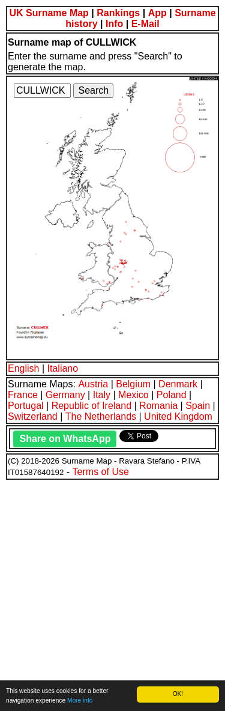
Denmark (177, 384)
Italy (101, 395)
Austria (93, 384)
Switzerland (33, 416)
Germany (65, 395)
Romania (158, 406)
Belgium (133, 384)
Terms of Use (101, 472)
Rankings (118, 13)
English (23, 368)
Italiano (63, 368)
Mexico (133, 395)
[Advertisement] (112, 593)
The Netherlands (100, 416)
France (23, 395)
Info (114, 24)
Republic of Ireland (91, 406)
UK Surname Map (48, 13)
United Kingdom (178, 416)
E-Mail (145, 24)
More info (79, 700)
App (157, 13)
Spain (197, 406)
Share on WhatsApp (64, 439)
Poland (172, 395)
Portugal (26, 406)
